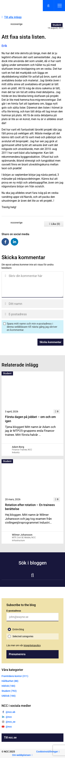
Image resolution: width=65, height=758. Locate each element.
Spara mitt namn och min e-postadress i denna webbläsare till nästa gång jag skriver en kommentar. (32, 327)
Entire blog (18, 629)
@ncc (9, 716)
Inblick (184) (8, 685)
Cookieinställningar (47, 751)
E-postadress (13, 610)
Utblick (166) (9, 695)
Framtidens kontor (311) (15, 676)
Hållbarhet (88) (10, 681)
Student (57, 25)
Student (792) (9, 691)
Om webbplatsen (21, 755)
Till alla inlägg (12, 17)
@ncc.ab (10, 712)
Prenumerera (17, 654)
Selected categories (22, 636)
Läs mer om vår (23, 645)
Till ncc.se (10, 737)
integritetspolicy (32, 645)
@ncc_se (10, 721)
